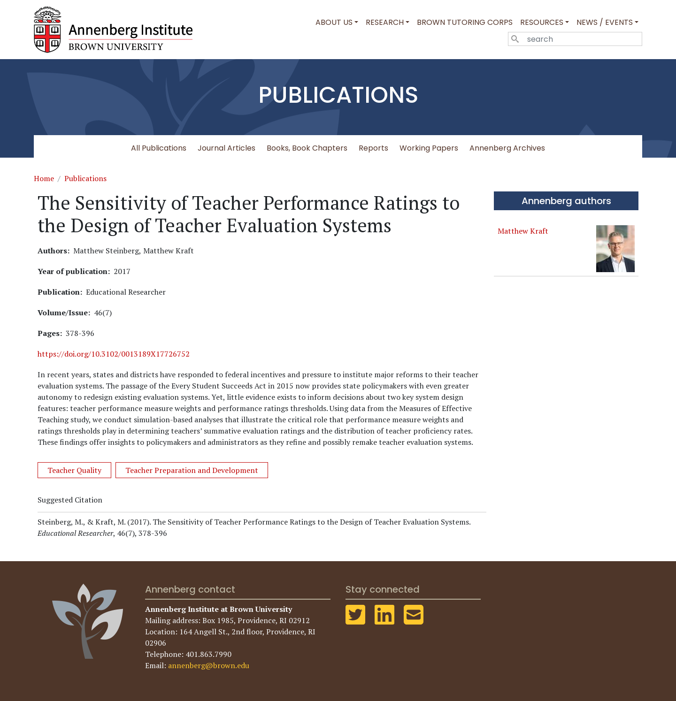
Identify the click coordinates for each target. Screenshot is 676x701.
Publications (85, 178)
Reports (373, 148)
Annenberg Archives (507, 148)
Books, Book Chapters (307, 148)
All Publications (158, 148)
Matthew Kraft (523, 231)
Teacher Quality (74, 470)
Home (44, 178)
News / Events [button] (604, 22)
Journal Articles (226, 148)
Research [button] (385, 22)
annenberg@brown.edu (208, 665)
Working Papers (428, 148)
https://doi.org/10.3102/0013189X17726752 (114, 354)
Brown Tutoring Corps (465, 22)
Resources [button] (541, 22)
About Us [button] (334, 22)
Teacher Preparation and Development (191, 470)
